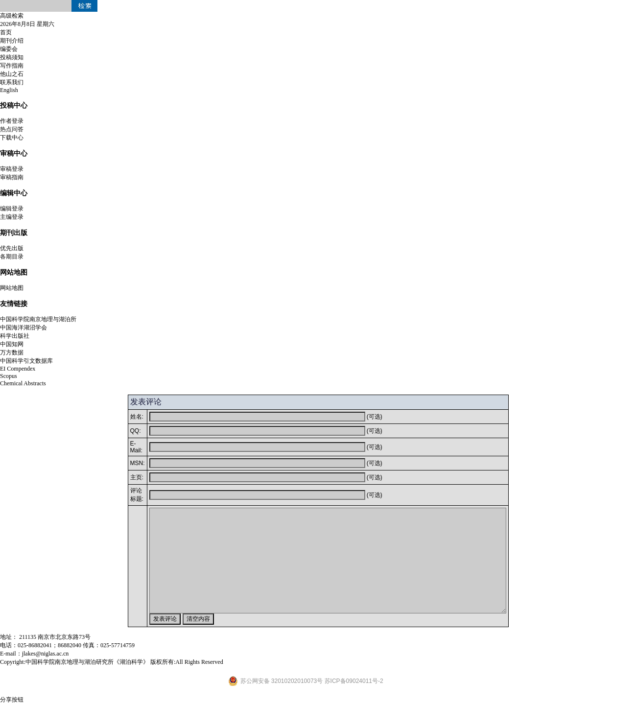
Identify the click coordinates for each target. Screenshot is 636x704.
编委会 (9, 49)
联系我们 (12, 82)
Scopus (8, 376)
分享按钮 (12, 699)
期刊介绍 (12, 40)
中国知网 (12, 344)
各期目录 (12, 256)
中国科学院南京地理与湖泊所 (38, 319)
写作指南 (12, 65)
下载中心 (12, 137)
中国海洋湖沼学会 (23, 327)
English (9, 90)
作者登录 (12, 120)
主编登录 (12, 216)
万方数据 (12, 352)
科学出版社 (14, 335)
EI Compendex (17, 368)
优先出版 (12, 248)
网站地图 (12, 287)
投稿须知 (12, 57)
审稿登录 (12, 168)
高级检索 (12, 15)
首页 (6, 32)
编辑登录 (12, 208)
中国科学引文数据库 (26, 360)
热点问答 (12, 129)
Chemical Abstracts (23, 383)
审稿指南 (12, 177)
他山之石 (12, 73)
